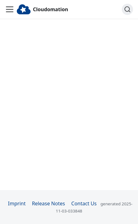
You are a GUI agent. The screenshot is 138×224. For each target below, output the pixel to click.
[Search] (127, 9)
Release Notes (48, 203)
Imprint (17, 203)
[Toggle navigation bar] (9, 9)
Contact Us (84, 203)
